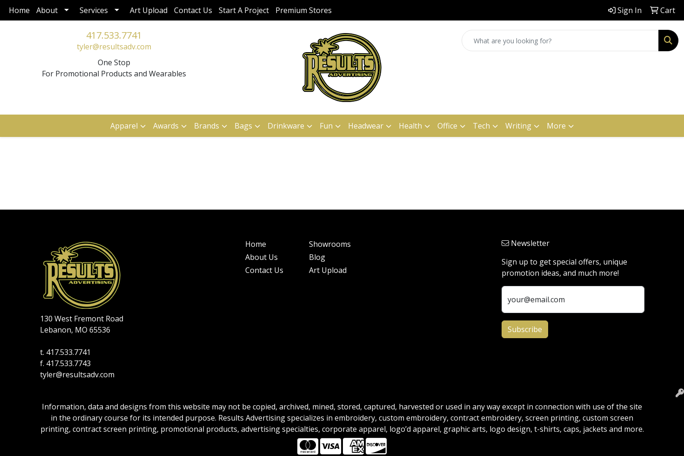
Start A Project (244, 10)
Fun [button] (326, 126)
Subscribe (525, 329)
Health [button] (410, 126)
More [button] (556, 126)
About (47, 10)
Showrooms (330, 244)
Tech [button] (481, 126)
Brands (206, 126)
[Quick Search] (560, 40)
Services (94, 10)
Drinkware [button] (286, 126)
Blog (317, 257)
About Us (261, 257)
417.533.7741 (114, 35)
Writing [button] (518, 126)
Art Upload (149, 10)
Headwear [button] (365, 126)
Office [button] (447, 126)
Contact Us (193, 10)
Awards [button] (166, 126)
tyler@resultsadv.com (114, 46)
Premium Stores (303, 10)
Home (19, 10)
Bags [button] (243, 126)
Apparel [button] (124, 126)
